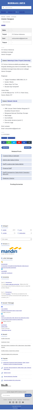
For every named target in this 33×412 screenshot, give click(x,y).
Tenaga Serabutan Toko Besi (11, 379)
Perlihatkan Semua (6, 332)
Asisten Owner (7, 375)
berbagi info (16, 3)
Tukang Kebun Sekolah (11, 158)
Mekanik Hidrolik (13, 103)
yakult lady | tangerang (7, 275)
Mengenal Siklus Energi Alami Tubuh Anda (11, 313)
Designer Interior (8, 181)
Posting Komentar (7, 21)
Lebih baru (6, 150)
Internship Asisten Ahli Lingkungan (9, 356)
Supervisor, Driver (5, 344)
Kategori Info (12, 12)
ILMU (20, 232)
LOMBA (5, 235)
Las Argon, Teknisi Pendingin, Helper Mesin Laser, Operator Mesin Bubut (15, 371)
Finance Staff (7, 171)
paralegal (8, 296)
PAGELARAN (22, 235)
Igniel (19, 410)
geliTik (2, 318)
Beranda (3, 12)
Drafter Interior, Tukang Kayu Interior (10, 353)
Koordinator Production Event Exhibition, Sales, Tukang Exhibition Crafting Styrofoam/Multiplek (16, 365)
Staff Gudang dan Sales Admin (13, 167)
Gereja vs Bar (4, 329)
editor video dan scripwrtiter (13, 286)
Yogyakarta (13, 140)
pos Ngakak (4, 327)
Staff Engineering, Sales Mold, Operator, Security (16, 176)
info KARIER (4, 273)
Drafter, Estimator (5, 340)
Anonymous (9, 285)
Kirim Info (22, 12)
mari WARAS (4, 311)
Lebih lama (27, 150)
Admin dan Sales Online (11, 163)
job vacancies (4, 266)
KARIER (3, 25)
